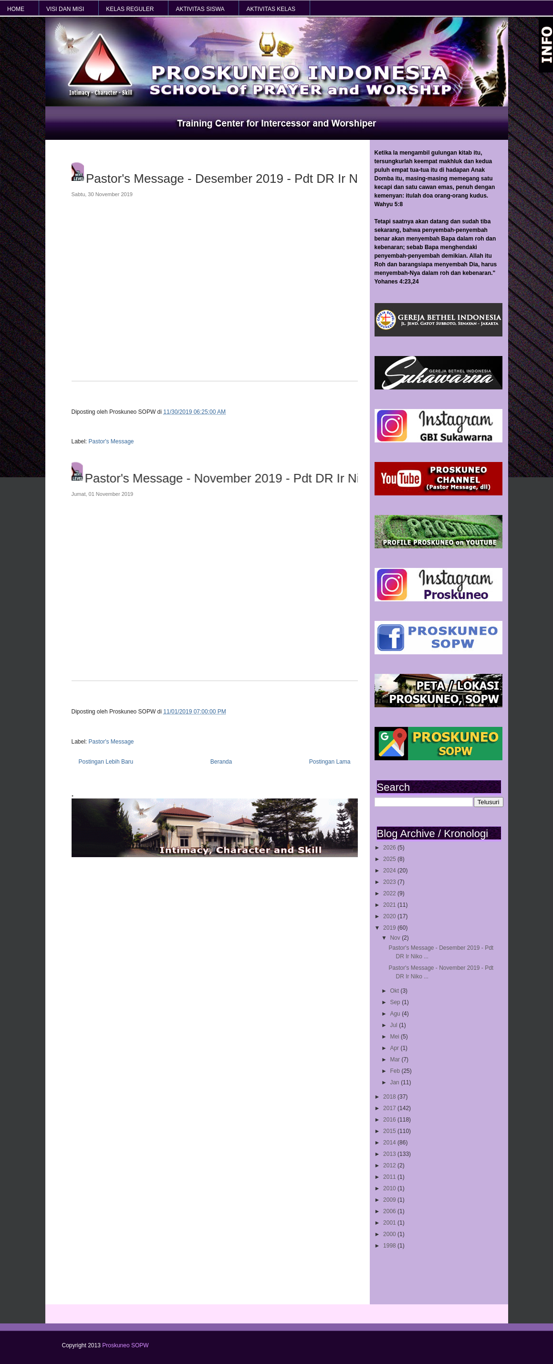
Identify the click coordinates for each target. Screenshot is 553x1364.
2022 (390, 893)
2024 (390, 870)
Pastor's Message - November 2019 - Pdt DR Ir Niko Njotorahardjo (240, 478)
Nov (396, 937)
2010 (390, 1188)
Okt (395, 990)
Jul (394, 1025)
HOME (15, 9)
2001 (390, 1222)
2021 (390, 905)
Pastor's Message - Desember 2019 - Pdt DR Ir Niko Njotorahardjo (241, 178)
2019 (390, 927)
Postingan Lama (330, 761)
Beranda (221, 761)
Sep (396, 1002)
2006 (390, 1211)
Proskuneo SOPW (125, 1345)
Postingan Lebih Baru (106, 761)
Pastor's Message (111, 441)
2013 (390, 1154)
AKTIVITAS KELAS (270, 9)
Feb (395, 1071)
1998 (390, 1245)
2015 (390, 1131)
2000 (390, 1234)
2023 (390, 882)
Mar (395, 1059)
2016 (390, 1119)
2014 (390, 1142)
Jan (395, 1082)
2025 (390, 859)
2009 (390, 1199)
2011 (390, 1177)
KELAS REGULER (130, 9)
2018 (390, 1096)
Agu (396, 1013)
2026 (390, 847)
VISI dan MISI (65, 9)
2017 (390, 1108)
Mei (395, 1036)
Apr (395, 1048)
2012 (390, 1165)
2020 (390, 916)
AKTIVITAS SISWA (200, 9)
